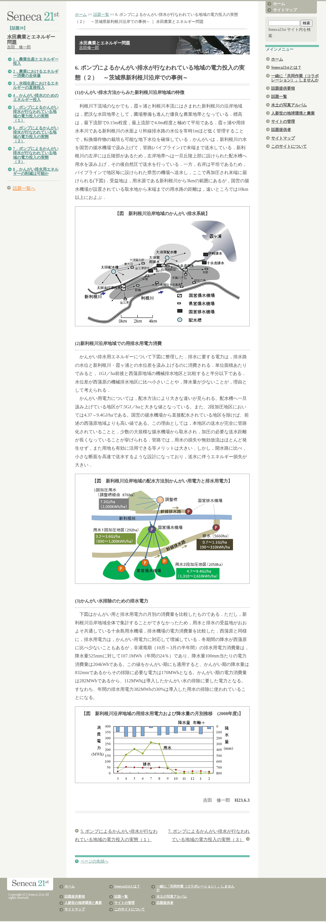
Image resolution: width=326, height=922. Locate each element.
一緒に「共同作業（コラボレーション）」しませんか (295, 78)
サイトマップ (285, 10)
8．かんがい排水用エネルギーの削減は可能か (36, 171)
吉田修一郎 (89, 48)
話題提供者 (281, 130)
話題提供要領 (283, 88)
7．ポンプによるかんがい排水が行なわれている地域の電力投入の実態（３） (36, 155)
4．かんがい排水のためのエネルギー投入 (36, 97)
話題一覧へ (24, 188)
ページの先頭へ (94, 861)
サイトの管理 (283, 121)
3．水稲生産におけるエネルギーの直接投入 (36, 85)
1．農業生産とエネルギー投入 (36, 61)
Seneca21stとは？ (286, 67)
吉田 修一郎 (19, 47)
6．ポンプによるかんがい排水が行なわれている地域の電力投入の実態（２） (36, 134)
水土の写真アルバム (289, 105)
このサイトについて (289, 146)
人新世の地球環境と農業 (293, 113)
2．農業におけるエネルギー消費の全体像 (36, 73)
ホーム (81, 14)
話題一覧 (101, 14)
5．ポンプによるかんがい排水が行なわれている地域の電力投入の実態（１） (36, 114)
